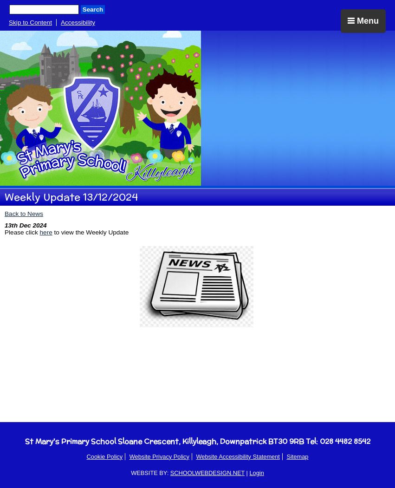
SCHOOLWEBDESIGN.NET (207, 472)
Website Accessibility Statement (237, 456)
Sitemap (297, 456)
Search (93, 9)
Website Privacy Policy (159, 456)
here (46, 232)
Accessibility (78, 22)
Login (256, 472)
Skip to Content (30, 22)
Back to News (24, 213)
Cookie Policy (105, 456)
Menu (363, 21)
